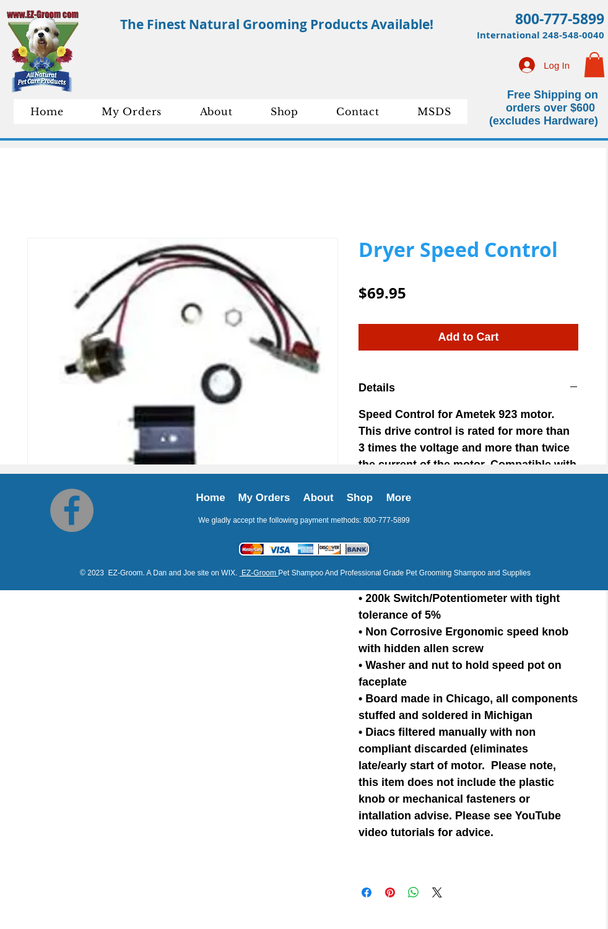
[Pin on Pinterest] (390, 892)
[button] (594, 64)
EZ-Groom (259, 573)
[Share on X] (437, 892)
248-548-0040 (573, 34)
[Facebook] (71, 510)
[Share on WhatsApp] (413, 892)
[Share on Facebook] (366, 892)
